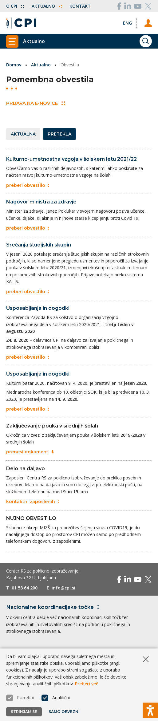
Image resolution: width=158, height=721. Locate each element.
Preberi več (86, 684)
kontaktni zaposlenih (32, 501)
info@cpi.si (63, 588)
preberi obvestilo (27, 185)
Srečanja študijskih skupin (38, 245)
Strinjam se (24, 711)
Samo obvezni (64, 711)
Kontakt (80, 6)
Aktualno (47, 6)
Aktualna (23, 134)
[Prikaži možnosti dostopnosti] (150, 710)
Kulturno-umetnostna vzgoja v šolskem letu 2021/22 (71, 159)
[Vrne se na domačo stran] (21, 23)
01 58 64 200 (25, 588)
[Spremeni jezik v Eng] (127, 23)
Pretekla (59, 134)
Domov (13, 65)
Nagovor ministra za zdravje (41, 202)
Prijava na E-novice (35, 103)
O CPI (15, 6)
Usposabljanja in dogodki (37, 308)
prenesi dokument (30, 452)
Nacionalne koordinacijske (53, 607)
